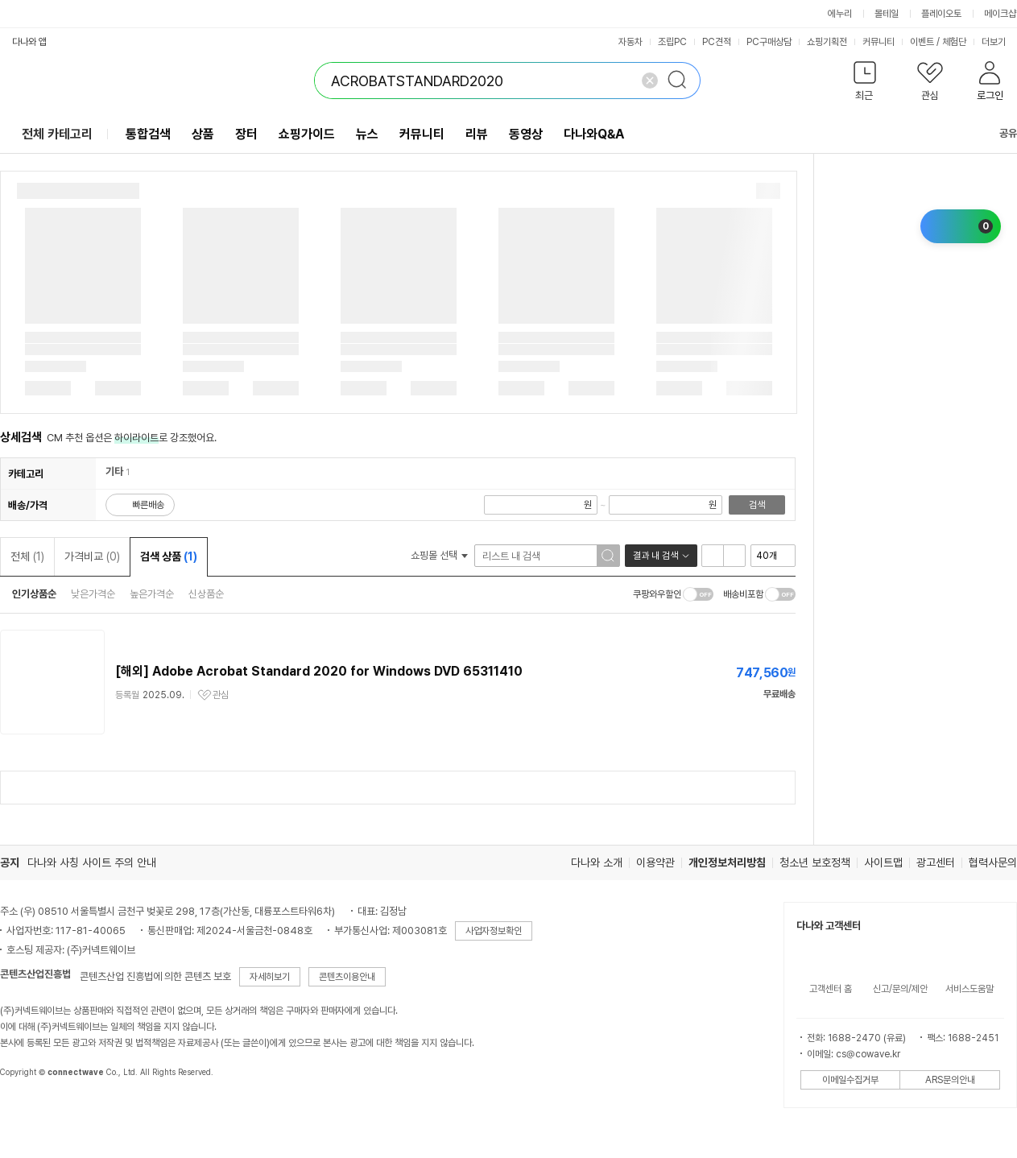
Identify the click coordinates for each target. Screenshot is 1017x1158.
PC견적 (716, 42)
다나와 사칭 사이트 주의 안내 (91, 862)
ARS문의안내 (950, 1080)
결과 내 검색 (655, 555)
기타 (114, 471)
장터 (246, 134)
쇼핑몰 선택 (439, 555)
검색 (757, 505)
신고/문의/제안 (900, 989)
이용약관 (655, 862)
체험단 (954, 42)
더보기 (999, 42)
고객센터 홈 (830, 989)
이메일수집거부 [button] (850, 1080)
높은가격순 (152, 594)
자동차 (630, 42)
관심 (221, 695)
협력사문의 (993, 862)
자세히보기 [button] (270, 976)
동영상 (526, 134)
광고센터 (935, 862)
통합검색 (148, 134)
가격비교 (92, 556)
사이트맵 (883, 862)
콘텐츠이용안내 (347, 976)
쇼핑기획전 (827, 42)
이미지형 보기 (734, 555)
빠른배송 (148, 505)
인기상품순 (34, 594)
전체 (27, 556)
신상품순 (206, 594)
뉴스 (367, 134)
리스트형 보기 (712, 555)
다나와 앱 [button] (29, 42)
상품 (203, 134)
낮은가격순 (93, 594)
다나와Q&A (594, 134)
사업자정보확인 (493, 931)
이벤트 (922, 42)
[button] (864, 84)
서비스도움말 (969, 989)
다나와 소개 (596, 862)
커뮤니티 (878, 42)
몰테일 (886, 13)
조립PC (672, 42)
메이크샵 (1000, 13)
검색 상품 (168, 556)
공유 (998, 133)
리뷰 (476, 134)
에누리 (840, 13)
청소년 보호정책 (814, 862)
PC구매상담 (769, 42)
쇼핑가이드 (307, 134)
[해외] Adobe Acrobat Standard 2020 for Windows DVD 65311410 (319, 671)
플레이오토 (941, 13)
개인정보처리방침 (727, 862)
